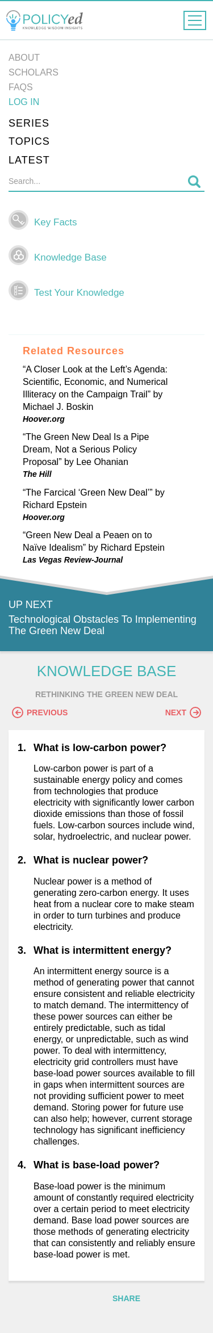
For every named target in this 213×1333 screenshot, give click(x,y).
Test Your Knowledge (79, 292)
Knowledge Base (70, 257)
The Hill (37, 474)
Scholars (34, 72)
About (24, 57)
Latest (29, 160)
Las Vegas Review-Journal (73, 559)
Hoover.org (44, 419)
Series (29, 123)
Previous (40, 712)
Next (183, 712)
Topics (29, 141)
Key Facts (55, 222)
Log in (24, 102)
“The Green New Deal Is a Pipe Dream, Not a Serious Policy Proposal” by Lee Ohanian (86, 449)
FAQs (21, 87)
